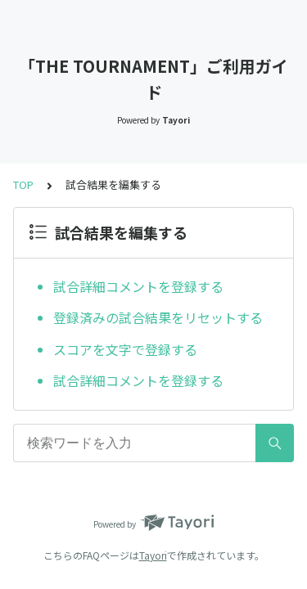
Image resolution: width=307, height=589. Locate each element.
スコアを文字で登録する (125, 349)
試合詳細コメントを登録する (138, 286)
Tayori (153, 555)
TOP (23, 184)
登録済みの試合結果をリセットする (158, 317)
